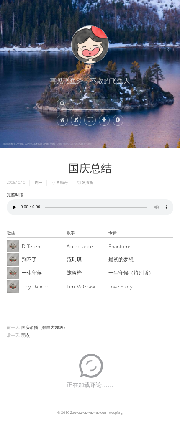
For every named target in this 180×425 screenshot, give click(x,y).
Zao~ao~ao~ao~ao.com (88, 412)
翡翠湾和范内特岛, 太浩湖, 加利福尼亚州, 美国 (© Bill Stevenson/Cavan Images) (48, 143)
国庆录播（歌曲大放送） (44, 327)
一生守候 (32, 272)
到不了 (29, 259)
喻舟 (64, 182)
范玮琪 (74, 259)
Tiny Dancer (35, 286)
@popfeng (116, 412)
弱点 (25, 335)
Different (32, 246)
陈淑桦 (74, 272)
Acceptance (80, 246)
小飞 (55, 182)
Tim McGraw (81, 286)
